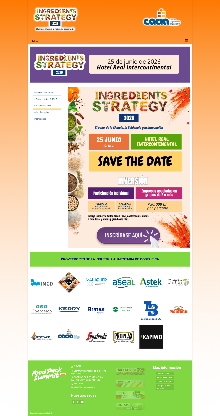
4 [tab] (113, 81)
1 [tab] (103, 81)
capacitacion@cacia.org (83, 387)
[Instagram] (78, 402)
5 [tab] (116, 81)
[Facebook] (73, 402)
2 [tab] (106, 81)
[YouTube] (82, 402)
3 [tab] (110, 81)
